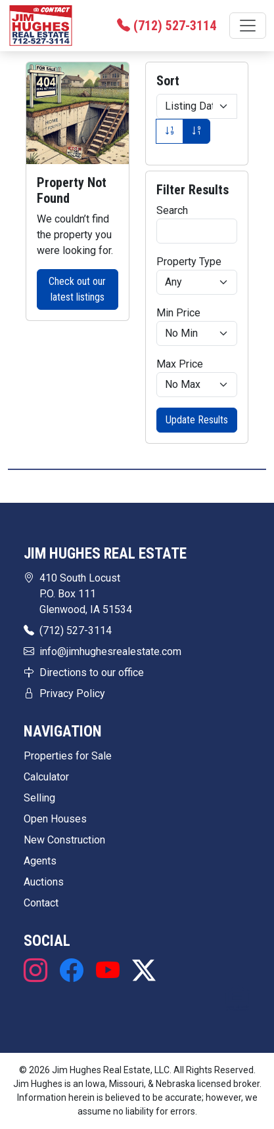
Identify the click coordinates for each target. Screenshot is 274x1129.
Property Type (188, 261)
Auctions (44, 882)
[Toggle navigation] (247, 25)
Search (172, 210)
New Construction (64, 840)
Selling (39, 798)
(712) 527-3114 (75, 630)
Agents (40, 861)
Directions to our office (91, 672)
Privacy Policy (72, 693)
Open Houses (55, 819)
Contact (41, 903)
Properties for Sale (68, 756)
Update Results (197, 420)
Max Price (179, 364)
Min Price (178, 313)
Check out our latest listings (77, 289)
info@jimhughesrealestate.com (110, 651)
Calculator (46, 777)
